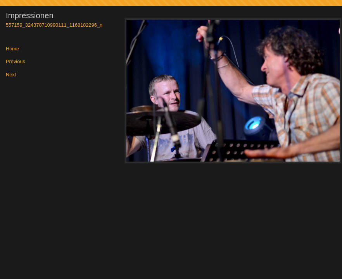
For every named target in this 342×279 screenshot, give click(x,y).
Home (12, 49)
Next (11, 75)
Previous (15, 61)
